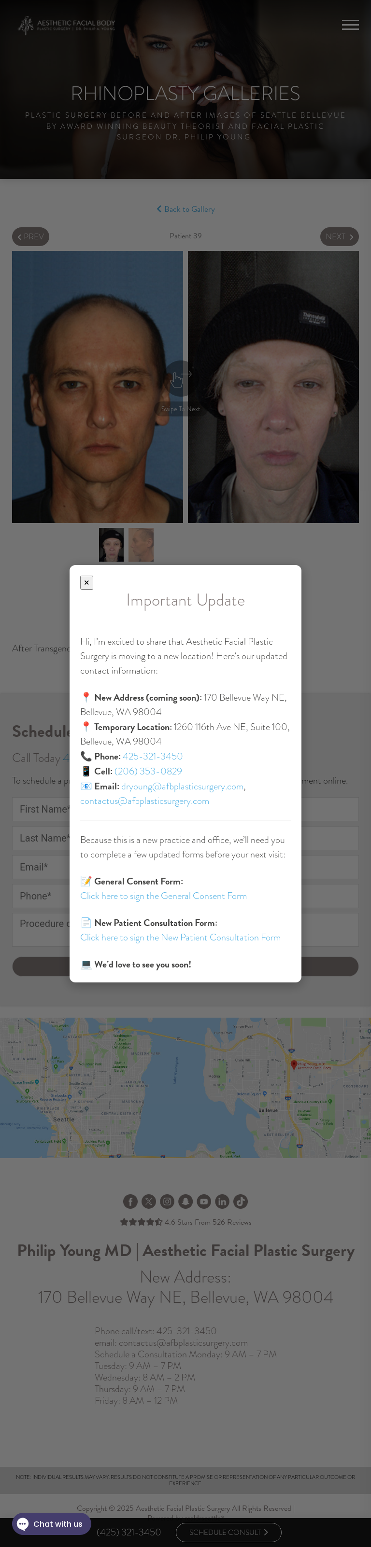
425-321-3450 (153, 756)
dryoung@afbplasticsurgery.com (182, 786)
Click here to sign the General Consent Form (163, 896)
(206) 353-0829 (148, 771)
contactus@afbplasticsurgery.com (144, 801)
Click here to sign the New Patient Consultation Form (180, 937)
